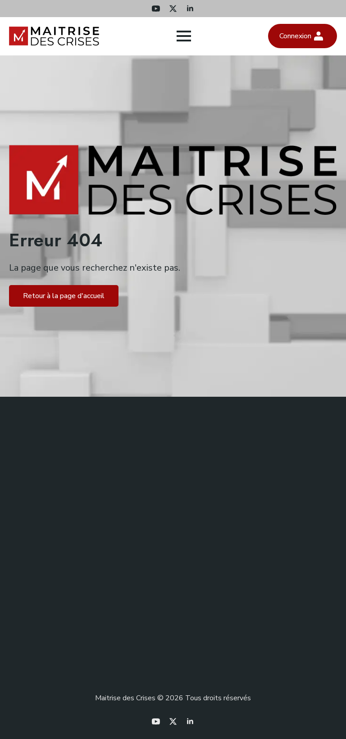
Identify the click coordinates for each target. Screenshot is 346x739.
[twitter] (173, 9)
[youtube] (156, 9)
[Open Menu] (184, 36)
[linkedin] (190, 9)
